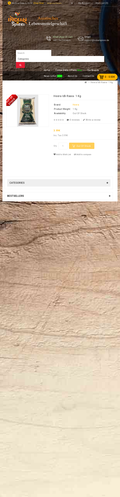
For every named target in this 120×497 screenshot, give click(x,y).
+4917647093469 (61, 40)
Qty (55, 146)
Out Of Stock (84, 146)
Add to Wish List (62, 154)
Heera (76, 104)
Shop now (38, 3)
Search (20, 65)
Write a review (92, 120)
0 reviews (73, 120)
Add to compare (82, 154)
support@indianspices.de (96, 40)
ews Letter (50, 76)
